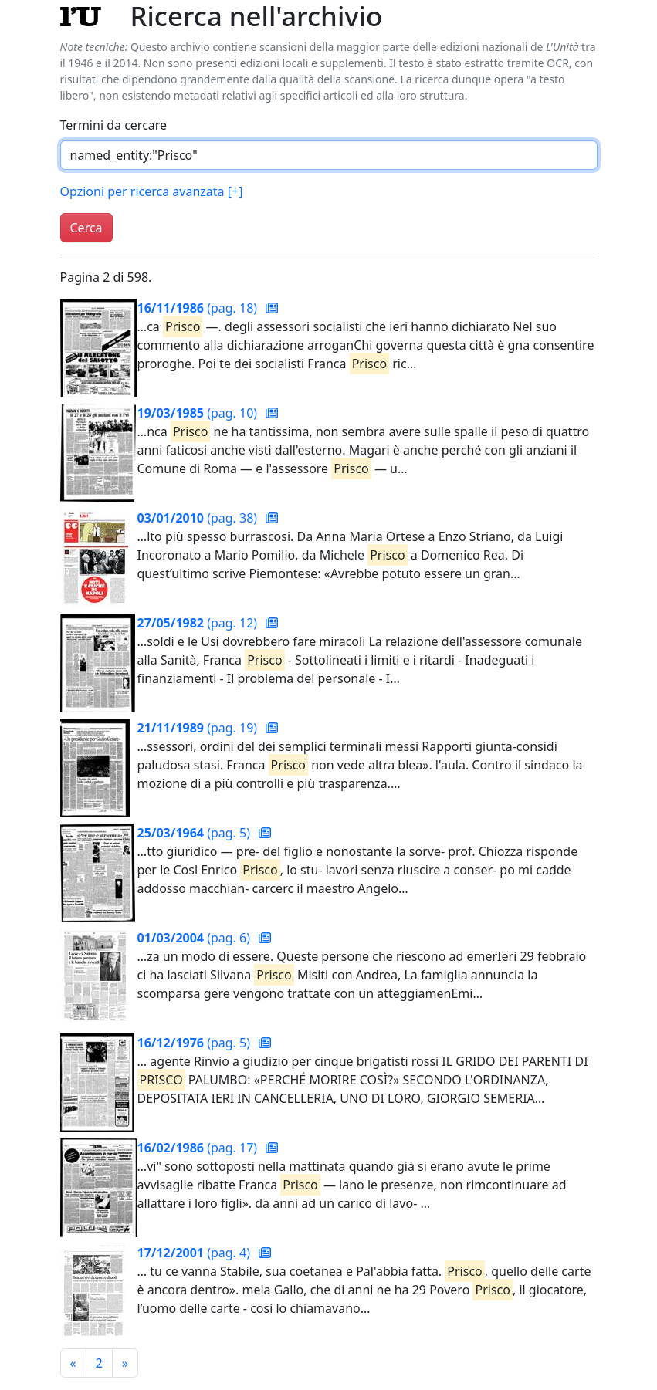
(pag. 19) (199, 727)
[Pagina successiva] (125, 1363)
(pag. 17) (199, 1147)
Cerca (86, 227)
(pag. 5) (195, 832)
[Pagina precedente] (73, 1363)
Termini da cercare (114, 125)
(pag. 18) (199, 307)
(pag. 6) (195, 937)
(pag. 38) (199, 517)
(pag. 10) (199, 412)
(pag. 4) (195, 1252)
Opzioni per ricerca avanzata (151, 191)
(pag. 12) (199, 622)
